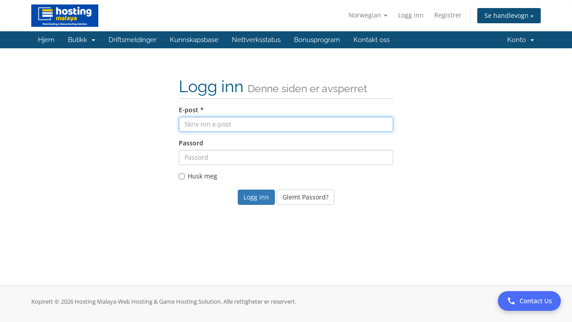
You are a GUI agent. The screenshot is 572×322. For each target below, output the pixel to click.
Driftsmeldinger (132, 40)
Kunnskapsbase (194, 40)
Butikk (81, 40)
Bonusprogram (317, 40)
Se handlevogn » (509, 15)
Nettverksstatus (256, 40)
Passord (191, 143)
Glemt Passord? (305, 197)
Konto (520, 40)
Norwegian (368, 15)
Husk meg (198, 176)
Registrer (448, 15)
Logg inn (411, 15)
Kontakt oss (371, 40)
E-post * (191, 110)
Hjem (46, 40)
